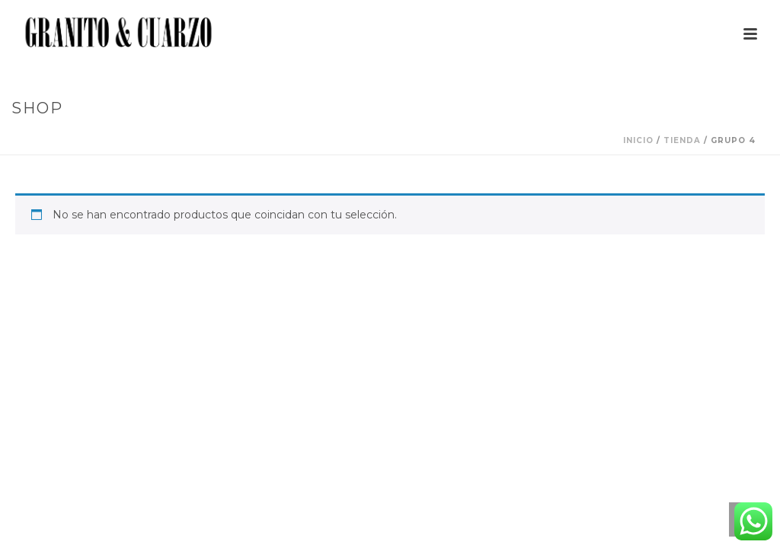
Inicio (638, 140)
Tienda (682, 140)
